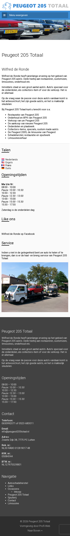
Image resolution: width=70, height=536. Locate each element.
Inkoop (17, 491)
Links (11, 486)
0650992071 (8, 423)
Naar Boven (35, 530)
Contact (12, 500)
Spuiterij (12, 497)
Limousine (13, 503)
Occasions (13, 488)
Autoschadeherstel (18, 483)
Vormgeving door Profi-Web (35, 526)
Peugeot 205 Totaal (18, 494)
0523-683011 (26, 423)
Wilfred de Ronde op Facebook (18, 233)
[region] (35, 25)
